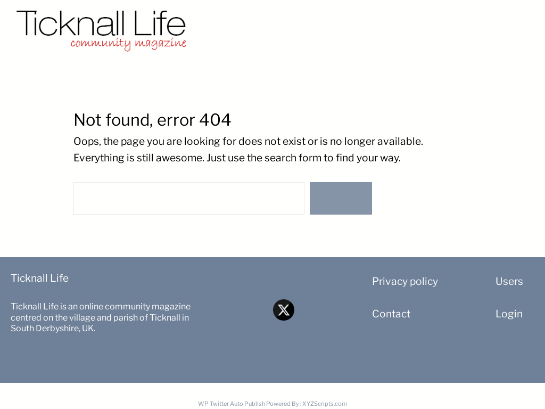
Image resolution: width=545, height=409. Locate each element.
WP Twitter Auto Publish (231, 403)
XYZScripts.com (324, 403)
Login (509, 313)
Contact (391, 313)
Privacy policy (405, 281)
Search (340, 198)
